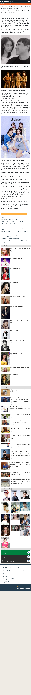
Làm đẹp (4, 572)
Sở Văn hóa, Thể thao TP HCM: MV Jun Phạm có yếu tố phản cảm (15, 217)
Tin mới (4, 246)
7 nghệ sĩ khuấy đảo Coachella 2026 (10, 219)
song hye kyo (13, 214)
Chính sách (21, 586)
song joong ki (5, 214)
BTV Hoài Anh (5, 581)
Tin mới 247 (6, 549)
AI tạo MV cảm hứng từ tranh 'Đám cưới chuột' (12, 226)
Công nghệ (5, 576)
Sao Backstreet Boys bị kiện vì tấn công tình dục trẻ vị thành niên (15, 232)
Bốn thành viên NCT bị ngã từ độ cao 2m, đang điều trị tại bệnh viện (16, 228)
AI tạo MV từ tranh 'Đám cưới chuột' (10, 223)
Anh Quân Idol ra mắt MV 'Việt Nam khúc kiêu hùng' (13, 221)
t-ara (25, 214)
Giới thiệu (27, 586)
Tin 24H (4, 387)
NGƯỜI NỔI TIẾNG (7, 489)
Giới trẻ (20, 567)
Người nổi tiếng (7, 567)
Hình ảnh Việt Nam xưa (8, 578)
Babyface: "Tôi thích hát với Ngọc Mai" (10, 238)
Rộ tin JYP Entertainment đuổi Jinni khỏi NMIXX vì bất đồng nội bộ (15, 241)
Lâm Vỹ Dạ (4, 573)
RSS (13, 586)
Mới (11, 1)
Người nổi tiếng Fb (7, 582)
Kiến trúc (20, 572)
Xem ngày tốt (5, 579)
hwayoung (19, 214)
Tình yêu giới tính (6, 570)
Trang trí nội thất (22, 570)
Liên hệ (16, 586)
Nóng (13, 1)
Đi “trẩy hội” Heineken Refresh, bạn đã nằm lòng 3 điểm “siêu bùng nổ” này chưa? (15, 236)
